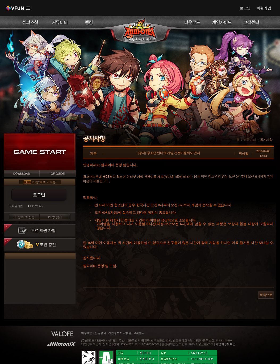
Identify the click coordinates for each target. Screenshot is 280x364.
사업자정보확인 (225, 344)
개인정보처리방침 (119, 333)
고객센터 (139, 333)
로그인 (245, 8)
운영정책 (100, 333)
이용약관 (87, 333)
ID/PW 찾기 (37, 206)
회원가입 (264, 8)
